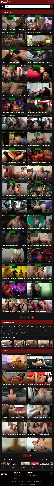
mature (31, 329)
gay (44, 326)
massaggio (37, 329)
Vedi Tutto (48, 337)
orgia (23, 333)
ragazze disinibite (6, 326)
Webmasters (29, 477)
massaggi (4, 333)
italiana (22, 329)
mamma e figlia (16, 333)
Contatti (15, 477)
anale (9, 333)
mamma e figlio (5, 329)
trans (40, 326)
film (26, 329)
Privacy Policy (17, 475)
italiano (31, 326)
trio (11, 329)
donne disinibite (24, 326)
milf (36, 326)
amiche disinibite (15, 326)
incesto (43, 329)
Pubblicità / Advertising (32, 475)
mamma (16, 329)
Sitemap (15, 478)
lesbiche (49, 326)
